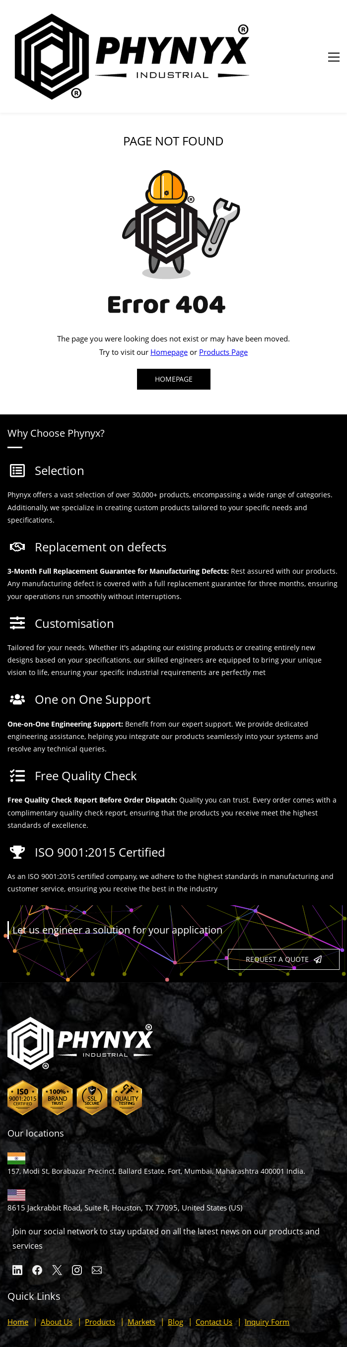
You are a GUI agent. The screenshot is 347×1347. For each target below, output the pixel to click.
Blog (175, 1270)
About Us (56, 1270)
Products (100, 1270)
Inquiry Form (267, 1270)
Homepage (169, 300)
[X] (57, 1218)
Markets (141, 1270)
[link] (173, 116)
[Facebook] (37, 1218)
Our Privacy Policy (306, 1313)
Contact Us (214, 1270)
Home (17, 1270)
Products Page (223, 300)
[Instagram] (76, 1218)
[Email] (96, 1218)
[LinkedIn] (17, 1218)
